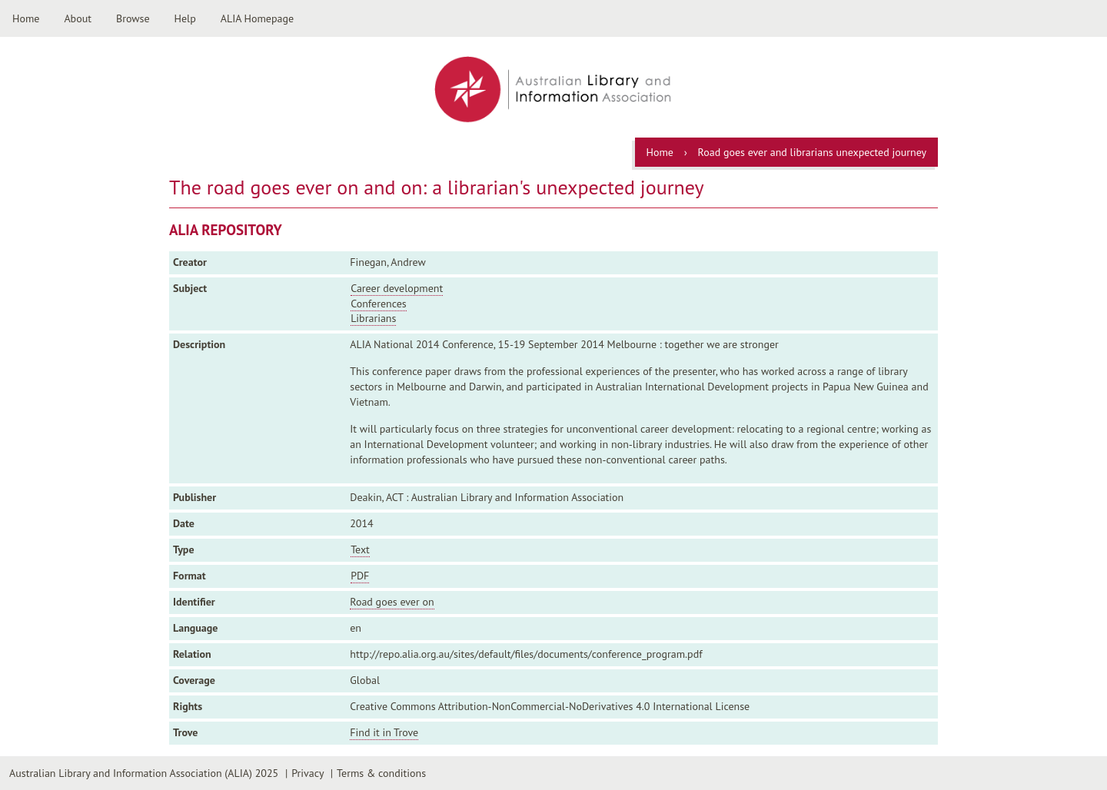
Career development (397, 288)
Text (360, 549)
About (77, 18)
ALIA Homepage (257, 18)
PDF (360, 576)
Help (185, 18)
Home (25, 18)
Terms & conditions (381, 773)
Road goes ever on (392, 602)
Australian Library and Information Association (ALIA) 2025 (143, 773)
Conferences (379, 303)
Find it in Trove (384, 732)
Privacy (307, 773)
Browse (133, 18)
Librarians (373, 318)
